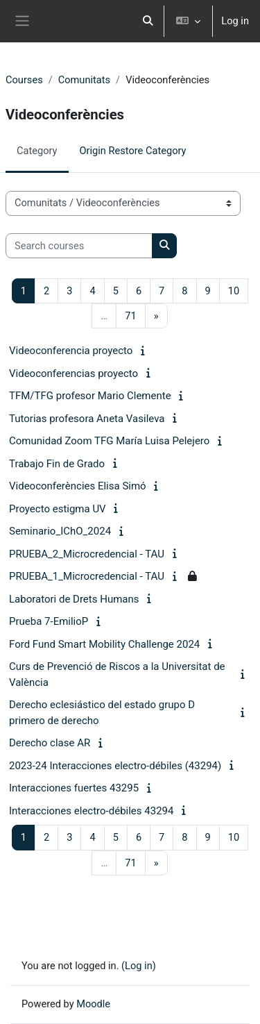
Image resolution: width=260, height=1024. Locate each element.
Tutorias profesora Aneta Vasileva (86, 418)
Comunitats (84, 80)
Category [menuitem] (37, 150)
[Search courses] (79, 245)
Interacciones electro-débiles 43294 (91, 811)
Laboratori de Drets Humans (74, 599)
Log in (235, 21)
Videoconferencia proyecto (70, 350)
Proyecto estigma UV (57, 509)
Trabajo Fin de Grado (57, 464)
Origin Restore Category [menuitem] (133, 150)
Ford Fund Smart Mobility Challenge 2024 (104, 644)
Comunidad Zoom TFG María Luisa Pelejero (109, 441)
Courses (24, 80)
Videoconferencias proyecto (73, 373)
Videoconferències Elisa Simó (77, 486)
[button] (148, 21)
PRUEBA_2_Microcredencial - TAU (86, 554)
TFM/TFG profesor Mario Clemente (90, 395)
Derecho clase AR (49, 743)
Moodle (93, 1004)
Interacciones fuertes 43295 (74, 788)
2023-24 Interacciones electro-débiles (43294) (115, 765)
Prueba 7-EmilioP (48, 621)
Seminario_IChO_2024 (60, 531)
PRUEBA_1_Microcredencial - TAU (86, 576)
